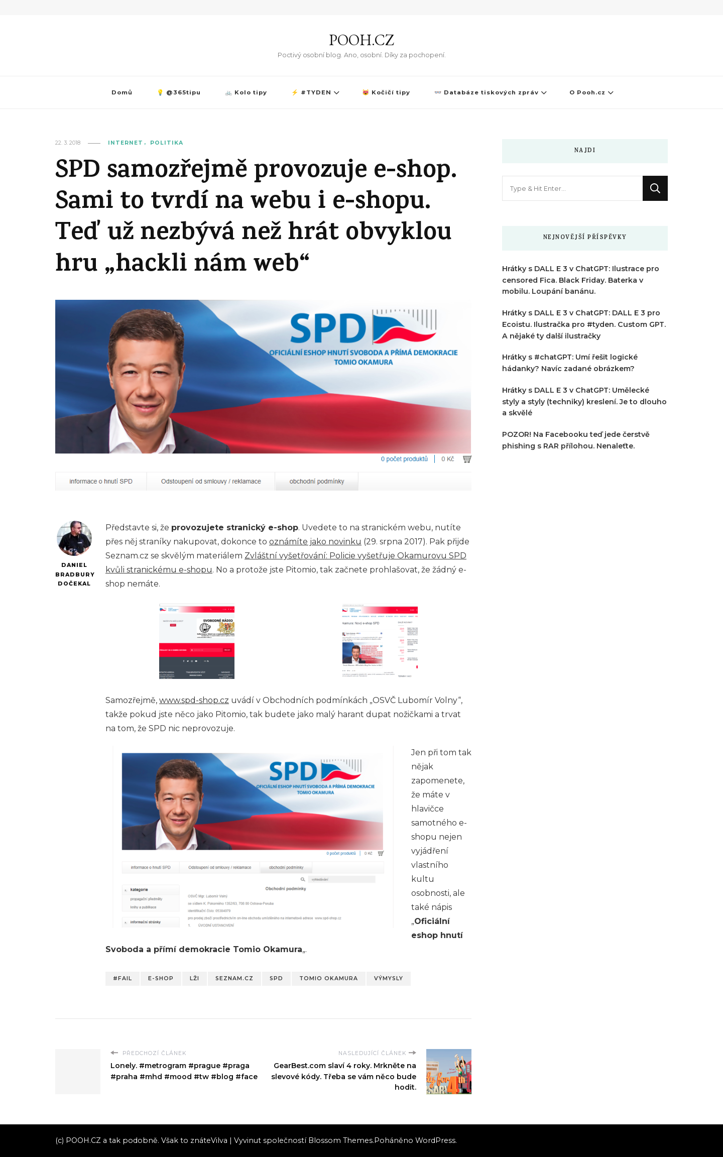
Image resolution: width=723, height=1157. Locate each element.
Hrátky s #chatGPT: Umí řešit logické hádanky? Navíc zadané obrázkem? (570, 363)
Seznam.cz (234, 978)
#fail (122, 978)
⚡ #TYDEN (311, 92)
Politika (166, 143)
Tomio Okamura (328, 978)
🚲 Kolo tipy (246, 92)
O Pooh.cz (587, 92)
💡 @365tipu (179, 92)
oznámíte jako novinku (315, 541)
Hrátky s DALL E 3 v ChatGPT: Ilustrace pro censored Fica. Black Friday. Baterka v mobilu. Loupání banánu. (580, 280)
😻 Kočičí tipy (386, 92)
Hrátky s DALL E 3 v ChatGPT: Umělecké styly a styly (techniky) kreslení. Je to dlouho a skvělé (584, 402)
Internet (125, 143)
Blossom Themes (340, 1140)
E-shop (161, 978)
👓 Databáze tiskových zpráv (486, 92)
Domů (122, 92)
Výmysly (388, 978)
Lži (194, 978)
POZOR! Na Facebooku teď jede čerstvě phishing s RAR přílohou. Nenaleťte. (576, 440)
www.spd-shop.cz (194, 700)
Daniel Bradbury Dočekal (74, 554)
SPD (276, 978)
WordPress (435, 1140)
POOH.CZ (361, 40)
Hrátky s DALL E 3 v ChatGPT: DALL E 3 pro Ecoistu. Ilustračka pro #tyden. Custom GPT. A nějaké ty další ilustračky (584, 324)
